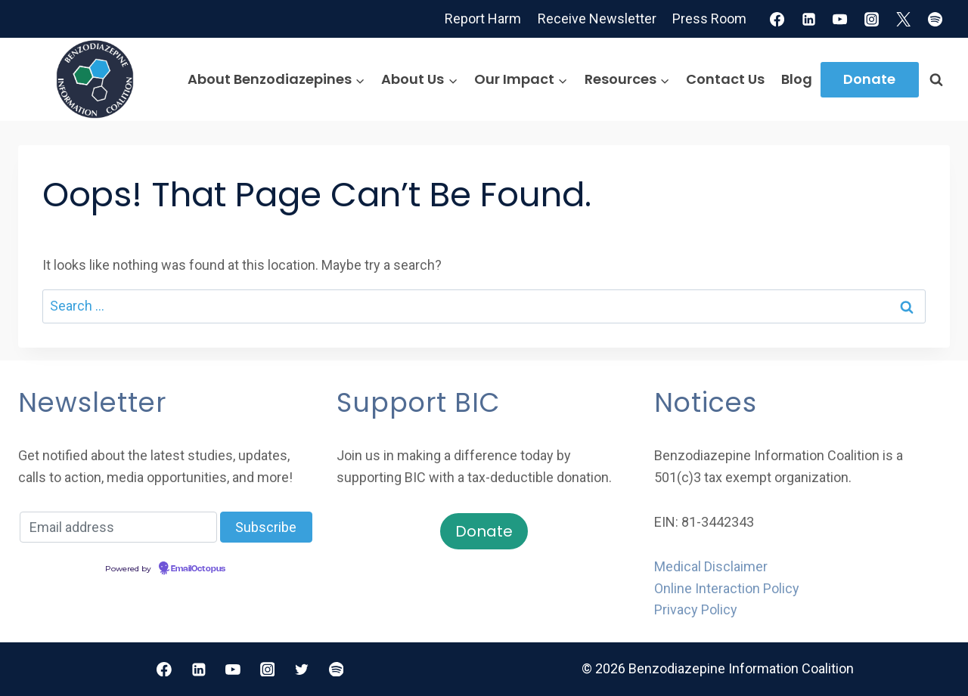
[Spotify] (935, 19)
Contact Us (725, 79)
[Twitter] (302, 669)
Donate (869, 79)
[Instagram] (872, 19)
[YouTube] (840, 19)
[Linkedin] (808, 19)
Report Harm (483, 18)
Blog (796, 79)
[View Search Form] (936, 79)
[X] (903, 19)
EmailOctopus (198, 569)
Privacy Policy (695, 609)
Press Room (709, 18)
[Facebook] (776, 19)
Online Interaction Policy (726, 588)
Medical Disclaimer (711, 566)
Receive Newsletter (597, 18)
